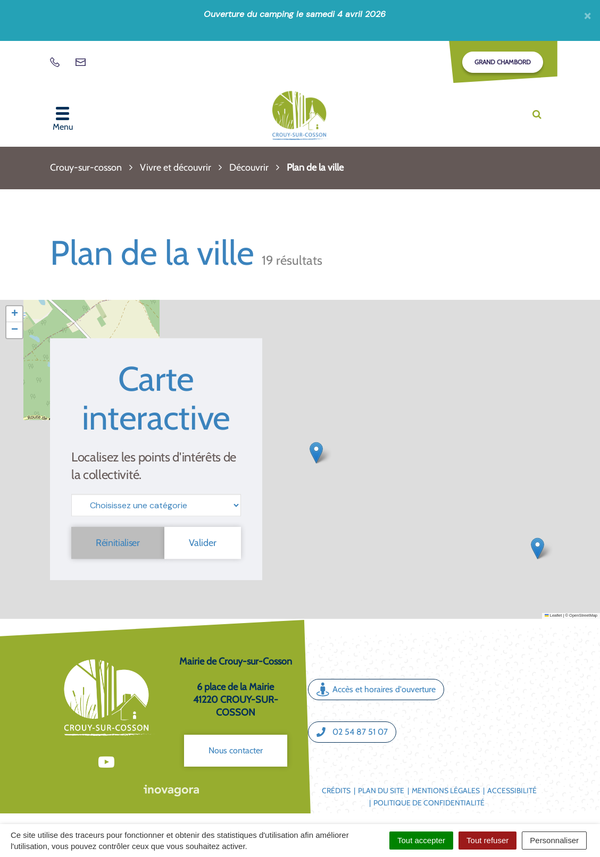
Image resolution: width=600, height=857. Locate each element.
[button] (537, 548)
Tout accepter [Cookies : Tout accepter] (421, 840)
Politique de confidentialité (429, 803)
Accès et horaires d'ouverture (376, 690)
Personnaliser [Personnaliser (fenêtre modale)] (554, 840)
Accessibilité (512, 790)
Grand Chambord (502, 62)
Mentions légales (446, 790)
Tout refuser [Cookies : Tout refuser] (487, 840)
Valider (202, 543)
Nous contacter (236, 750)
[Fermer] (587, 15)
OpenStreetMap (583, 615)
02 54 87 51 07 (352, 732)
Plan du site (381, 790)
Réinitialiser (118, 543)
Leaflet (553, 615)
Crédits (336, 790)
